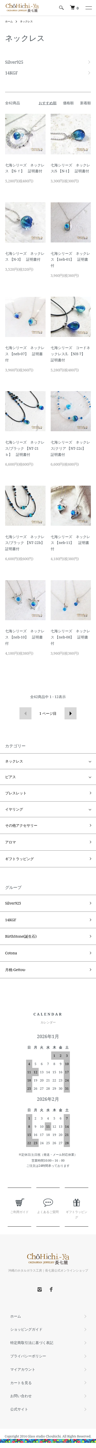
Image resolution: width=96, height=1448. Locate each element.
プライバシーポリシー (28, 1355)
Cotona (11, 953)
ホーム (9, 21)
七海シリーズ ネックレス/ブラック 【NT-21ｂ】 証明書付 (25, 448)
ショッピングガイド (26, 1329)
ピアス (10, 777)
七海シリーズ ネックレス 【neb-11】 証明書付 (70, 542)
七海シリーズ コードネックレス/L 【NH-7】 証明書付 (70, 353)
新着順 (85, 102)
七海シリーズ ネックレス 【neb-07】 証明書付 (25, 353)
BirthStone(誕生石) (21, 936)
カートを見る (21, 1382)
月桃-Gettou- (15, 969)
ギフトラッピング (19, 858)
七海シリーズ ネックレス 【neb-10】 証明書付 (25, 637)
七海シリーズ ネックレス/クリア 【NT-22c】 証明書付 (70, 448)
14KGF (10, 919)
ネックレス (26, 21)
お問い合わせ (21, 1395)
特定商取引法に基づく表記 (31, 1342)
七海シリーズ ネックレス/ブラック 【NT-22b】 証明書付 (26, 542)
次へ (71, 713)
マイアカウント (22, 1369)
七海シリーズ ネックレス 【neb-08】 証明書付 (70, 637)
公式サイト (19, 1409)
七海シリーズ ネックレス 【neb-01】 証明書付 (70, 259)
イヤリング (14, 809)
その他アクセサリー (21, 825)
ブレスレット (16, 793)
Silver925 (13, 903)
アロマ (10, 842)
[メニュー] (88, 7)
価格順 (68, 102)
